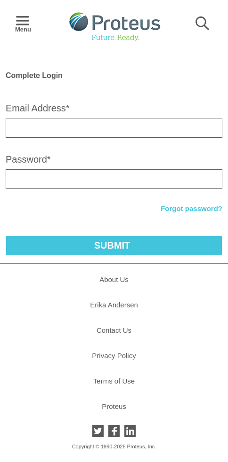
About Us (114, 279)
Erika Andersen (114, 305)
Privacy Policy (114, 356)
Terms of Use (114, 381)
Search (202, 23)
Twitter (98, 431)
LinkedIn (130, 431)
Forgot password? (191, 208)
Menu (22, 26)
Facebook (114, 431)
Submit (112, 245)
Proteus (114, 406)
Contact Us (114, 330)
